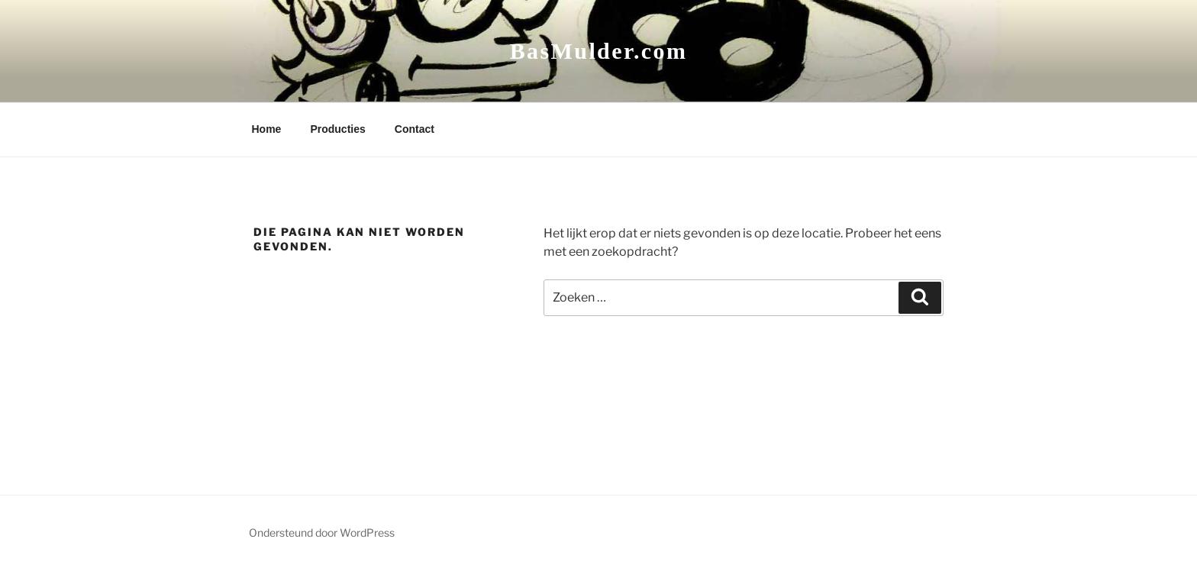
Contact (414, 129)
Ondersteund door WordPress (322, 532)
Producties (337, 129)
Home (267, 129)
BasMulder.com (599, 50)
